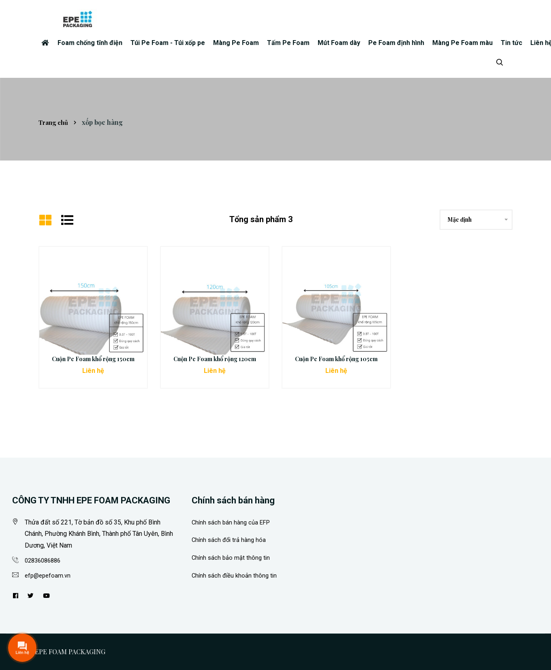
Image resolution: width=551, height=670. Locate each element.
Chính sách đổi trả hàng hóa (230, 540)
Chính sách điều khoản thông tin (236, 575)
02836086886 (45, 560)
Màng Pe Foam (236, 43)
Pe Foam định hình (396, 43)
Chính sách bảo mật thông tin (232, 557)
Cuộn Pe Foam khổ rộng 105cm (336, 358)
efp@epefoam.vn (49, 575)
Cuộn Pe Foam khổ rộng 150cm (93, 358)
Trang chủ (54, 122)
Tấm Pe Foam (288, 43)
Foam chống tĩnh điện (90, 43)
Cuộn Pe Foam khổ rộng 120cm (215, 358)
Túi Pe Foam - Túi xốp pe (167, 43)
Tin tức (511, 43)
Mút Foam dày (339, 43)
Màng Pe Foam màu (462, 43)
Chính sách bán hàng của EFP (233, 522)
